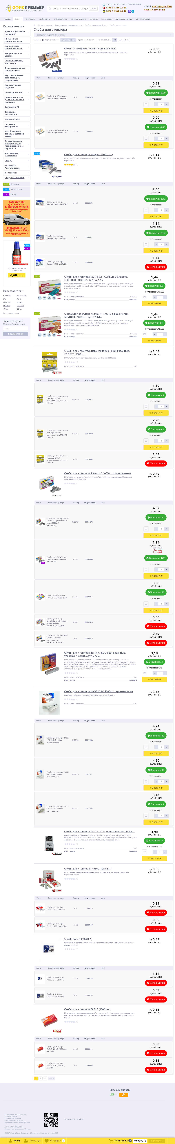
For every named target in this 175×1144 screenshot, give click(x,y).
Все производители (11, 313)
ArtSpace (6, 305)
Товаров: (37, 40)
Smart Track (21, 295)
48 (120, 40)
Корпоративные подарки (13, 86)
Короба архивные (143, 19)
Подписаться (15, 334)
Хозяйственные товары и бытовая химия (17, 133)
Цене (80, 40)
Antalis (19, 302)
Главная (7, 19)
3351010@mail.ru (162, 6)
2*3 (4, 299)
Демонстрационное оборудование (17, 69)
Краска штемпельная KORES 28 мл (17, 269)
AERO (19, 299)
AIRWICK (6, 302)
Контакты (94, 19)
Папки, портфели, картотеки (17, 61)
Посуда (17, 160)
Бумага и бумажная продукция (17, 32)
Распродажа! (30, 19)
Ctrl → (51, 1078)
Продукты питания (17, 177)
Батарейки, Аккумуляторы (17, 166)
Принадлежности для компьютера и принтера (17, 99)
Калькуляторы (17, 119)
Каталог (17, 19)
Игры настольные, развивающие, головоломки (14, 77)
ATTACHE (20, 305)
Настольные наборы (124, 19)
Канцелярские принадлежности (17, 47)
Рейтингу (90, 40)
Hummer (6, 295)
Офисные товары (17, 92)
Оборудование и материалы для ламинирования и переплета (17, 145)
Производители (60, 19)
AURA (5, 309)
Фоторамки (17, 172)
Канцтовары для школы (17, 54)
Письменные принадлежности (17, 39)
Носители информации (17, 125)
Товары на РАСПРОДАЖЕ (12, 113)
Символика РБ (12, 107)
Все (126, 40)
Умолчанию (67, 40)
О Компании (106, 19)
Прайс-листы (44, 19)
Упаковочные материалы (17, 154)
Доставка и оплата (78, 19)
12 (115, 40)
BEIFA (19, 309)
